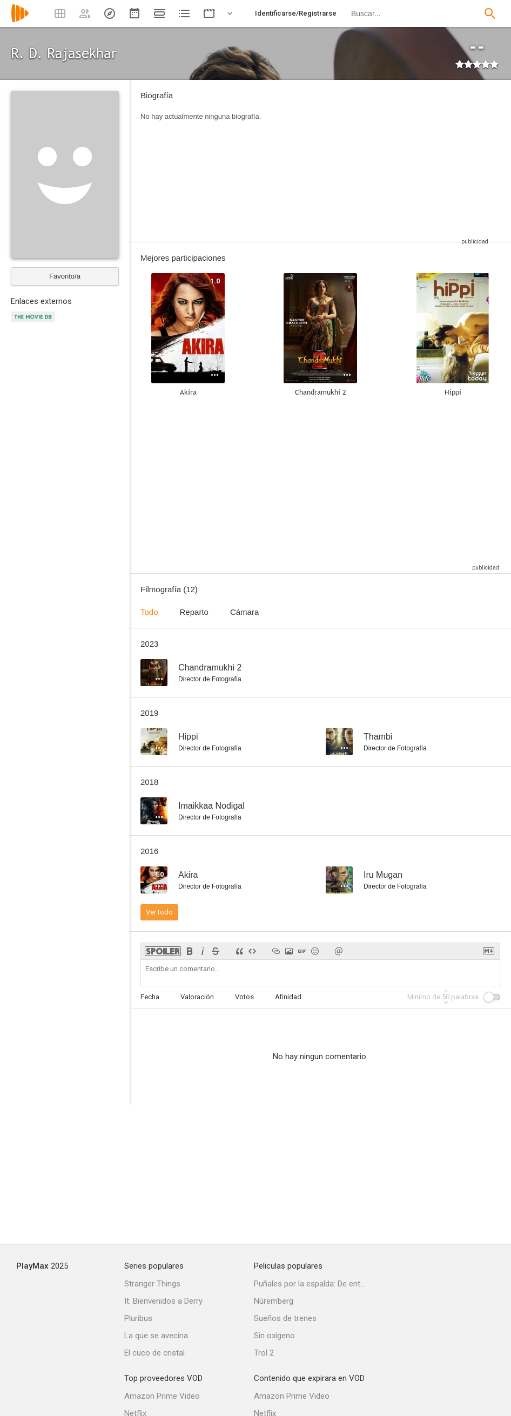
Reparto (194, 611)
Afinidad (288, 997)
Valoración (197, 997)
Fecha (149, 997)
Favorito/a (64, 276)
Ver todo (159, 912)
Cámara (244, 611)
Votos (244, 997)
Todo (149, 611)
